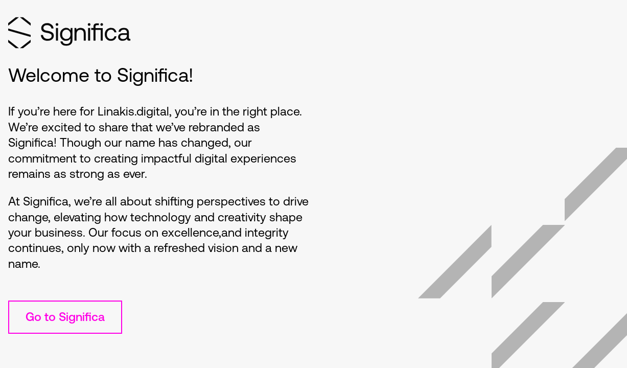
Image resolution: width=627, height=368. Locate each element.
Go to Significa (65, 317)
